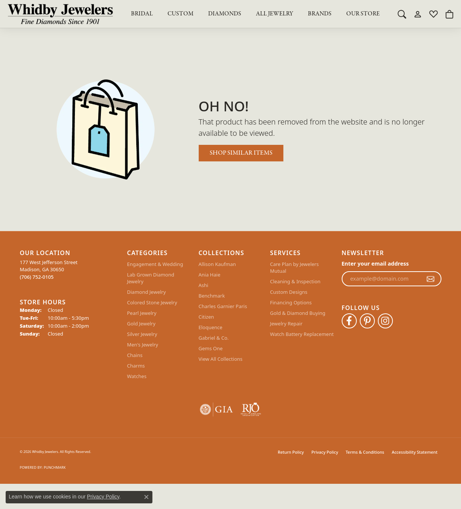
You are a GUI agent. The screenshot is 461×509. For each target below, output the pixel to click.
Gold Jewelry (141, 323)
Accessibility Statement (415, 452)
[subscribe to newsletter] (430, 279)
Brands (320, 14)
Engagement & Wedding (155, 264)
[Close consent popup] (146, 497)
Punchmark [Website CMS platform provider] (54, 467)
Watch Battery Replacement (302, 334)
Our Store (363, 14)
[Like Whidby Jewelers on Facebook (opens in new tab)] (349, 320)
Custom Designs (288, 292)
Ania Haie (210, 274)
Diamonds (224, 14)
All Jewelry (274, 14)
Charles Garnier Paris (223, 306)
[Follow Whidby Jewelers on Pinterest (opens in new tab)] (367, 320)
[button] (402, 13)
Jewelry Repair (286, 323)
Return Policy (291, 452)
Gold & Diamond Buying (298, 313)
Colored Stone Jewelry (152, 302)
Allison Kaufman (217, 264)
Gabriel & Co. (214, 337)
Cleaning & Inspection (295, 281)
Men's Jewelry (142, 344)
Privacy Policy (324, 452)
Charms (136, 365)
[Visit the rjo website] (250, 409)
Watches (137, 376)
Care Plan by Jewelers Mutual (294, 267)
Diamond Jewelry (146, 292)
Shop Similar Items (241, 153)
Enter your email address (375, 263)
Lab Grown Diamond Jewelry (150, 278)
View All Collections (221, 359)
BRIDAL (142, 14)
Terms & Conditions (364, 452)
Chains (135, 355)
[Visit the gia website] (216, 409)
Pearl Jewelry (142, 313)
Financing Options (291, 302)
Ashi (203, 285)
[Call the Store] (37, 276)
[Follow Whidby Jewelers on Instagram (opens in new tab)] (385, 320)
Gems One (211, 348)
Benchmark (212, 295)
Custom (180, 14)
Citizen (206, 316)
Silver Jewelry (142, 334)
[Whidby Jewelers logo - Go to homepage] (60, 14)
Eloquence (210, 327)
